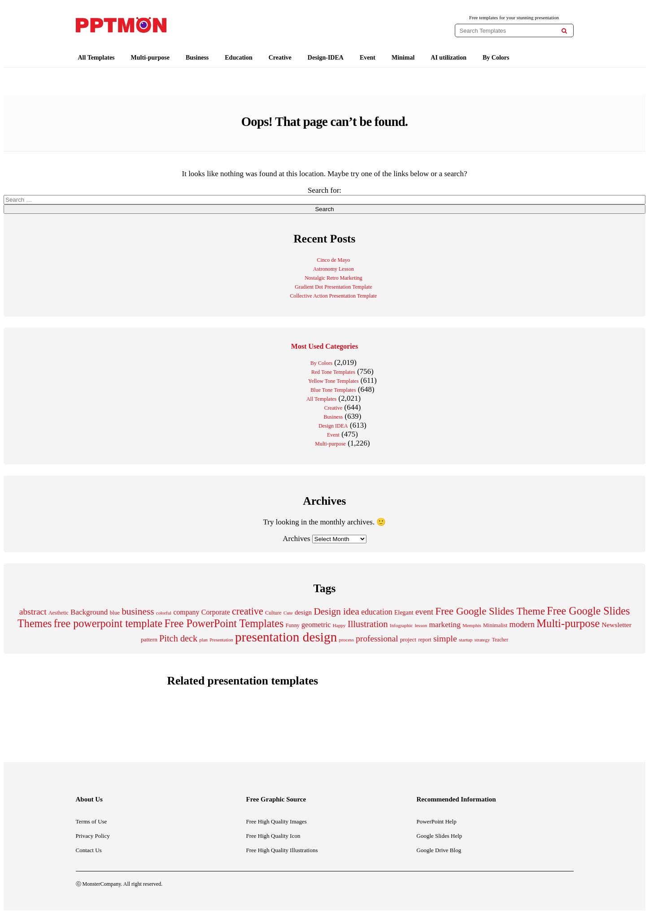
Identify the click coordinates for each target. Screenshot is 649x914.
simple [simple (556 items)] (445, 638)
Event (367, 57)
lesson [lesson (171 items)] (421, 625)
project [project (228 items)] (408, 639)
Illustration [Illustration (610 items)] (368, 624)
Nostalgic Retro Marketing (333, 278)
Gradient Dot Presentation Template (333, 287)
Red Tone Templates (333, 372)
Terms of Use (91, 821)
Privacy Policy (93, 835)
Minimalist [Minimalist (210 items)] (495, 625)
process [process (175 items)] (346, 639)
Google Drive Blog (439, 850)
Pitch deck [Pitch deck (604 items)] (178, 638)
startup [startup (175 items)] (465, 639)
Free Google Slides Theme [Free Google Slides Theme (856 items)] (490, 611)
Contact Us (89, 850)
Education (238, 57)
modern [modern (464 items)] (522, 624)
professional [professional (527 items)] (377, 638)
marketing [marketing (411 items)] (445, 624)
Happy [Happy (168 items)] (339, 625)
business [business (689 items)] (138, 611)
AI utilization (448, 57)
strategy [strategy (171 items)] (482, 639)
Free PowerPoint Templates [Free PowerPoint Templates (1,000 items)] (223, 623)
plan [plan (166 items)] (204, 639)
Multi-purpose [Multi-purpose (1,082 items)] (568, 623)
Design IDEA (333, 426)
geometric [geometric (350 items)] (316, 624)
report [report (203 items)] (424, 640)
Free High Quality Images (276, 821)
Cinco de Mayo (333, 260)
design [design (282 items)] (303, 612)
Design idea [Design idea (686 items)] (336, 611)
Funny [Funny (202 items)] (293, 625)
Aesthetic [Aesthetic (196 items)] (58, 613)
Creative (280, 57)
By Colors (496, 57)
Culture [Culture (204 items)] (273, 613)
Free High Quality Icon (273, 835)
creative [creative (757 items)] (247, 611)
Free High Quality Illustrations (282, 850)
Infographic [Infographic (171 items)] (401, 625)
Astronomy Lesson (333, 269)
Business (197, 57)
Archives (296, 538)
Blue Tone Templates (333, 390)
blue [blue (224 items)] (115, 612)
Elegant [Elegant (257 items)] (404, 612)
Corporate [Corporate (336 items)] (215, 612)
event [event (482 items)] (424, 611)
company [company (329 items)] (186, 612)
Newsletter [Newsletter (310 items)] (616, 624)
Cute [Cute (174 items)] (288, 612)
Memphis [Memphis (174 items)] (471, 625)
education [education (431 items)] (376, 611)
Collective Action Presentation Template (333, 296)
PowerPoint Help (437, 821)
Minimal (403, 57)
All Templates (96, 57)
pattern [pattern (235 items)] (149, 639)
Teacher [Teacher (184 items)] (500, 639)
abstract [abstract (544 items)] (33, 611)
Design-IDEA (326, 57)
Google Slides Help (439, 835)
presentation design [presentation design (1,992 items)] (286, 637)
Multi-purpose (150, 57)
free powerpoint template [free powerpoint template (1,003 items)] (108, 623)
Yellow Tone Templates (333, 381)
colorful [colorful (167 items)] (163, 612)
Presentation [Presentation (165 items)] (221, 639)
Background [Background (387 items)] (89, 612)
